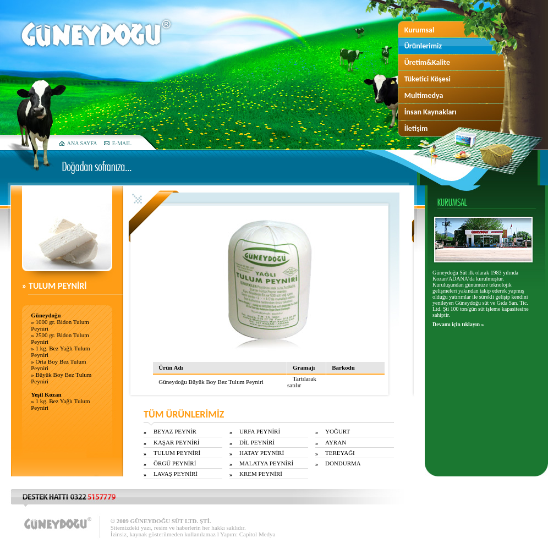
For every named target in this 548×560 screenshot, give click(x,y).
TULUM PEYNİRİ (177, 452)
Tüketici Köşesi (427, 79)
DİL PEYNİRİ (257, 442)
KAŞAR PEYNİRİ (176, 442)
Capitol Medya (257, 534)
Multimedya (423, 95)
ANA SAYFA (82, 143)
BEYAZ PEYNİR (175, 431)
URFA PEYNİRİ (259, 431)
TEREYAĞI (340, 452)
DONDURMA (343, 463)
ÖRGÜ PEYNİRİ (175, 463)
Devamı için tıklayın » (458, 324)
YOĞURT (337, 431)
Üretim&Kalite (427, 62)
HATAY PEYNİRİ (261, 452)
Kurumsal (419, 30)
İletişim (416, 128)
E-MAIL (121, 143)
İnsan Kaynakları (430, 112)
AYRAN (335, 442)
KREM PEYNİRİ (260, 473)
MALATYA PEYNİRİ (266, 463)
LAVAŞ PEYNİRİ (176, 473)
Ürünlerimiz (423, 46)
